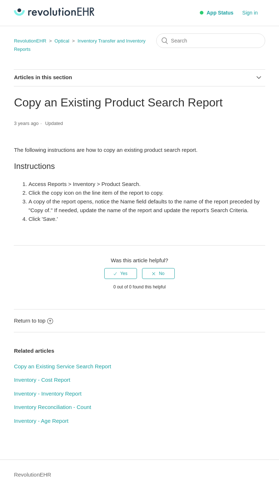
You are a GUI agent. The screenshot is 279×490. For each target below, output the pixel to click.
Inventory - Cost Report (42, 380)
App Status (216, 13)
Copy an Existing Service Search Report (62, 366)
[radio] (120, 273)
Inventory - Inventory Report (47, 393)
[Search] (210, 40)
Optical (61, 41)
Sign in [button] (250, 13)
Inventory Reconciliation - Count (52, 407)
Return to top (33, 320)
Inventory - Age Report (41, 421)
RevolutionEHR (30, 41)
